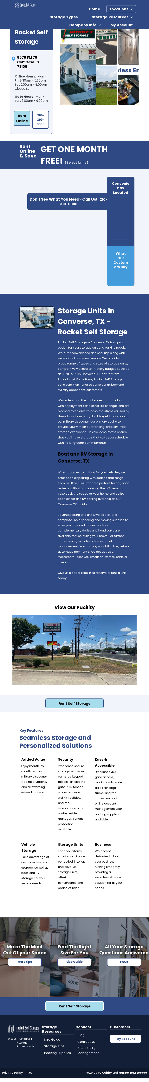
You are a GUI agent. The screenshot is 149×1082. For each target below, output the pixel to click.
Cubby (107, 1073)
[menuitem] (96, 9)
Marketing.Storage (133, 1073)
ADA (28, 1073)
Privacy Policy (12, 1073)
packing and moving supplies (103, 520)
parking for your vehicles (102, 472)
